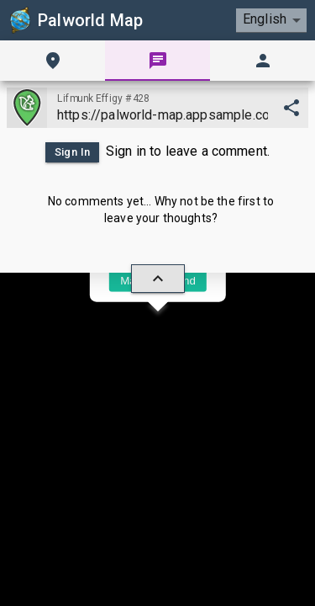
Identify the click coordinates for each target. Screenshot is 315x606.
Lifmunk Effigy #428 (103, 98)
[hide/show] (158, 278)
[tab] (52, 60)
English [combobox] (264, 19)
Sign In (72, 152)
